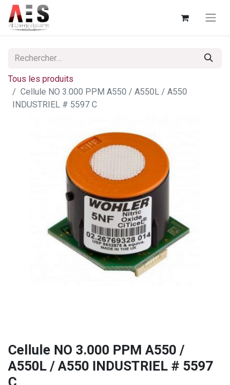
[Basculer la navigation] (210, 17)
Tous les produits (40, 79)
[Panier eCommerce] (184, 17)
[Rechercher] (208, 58)
